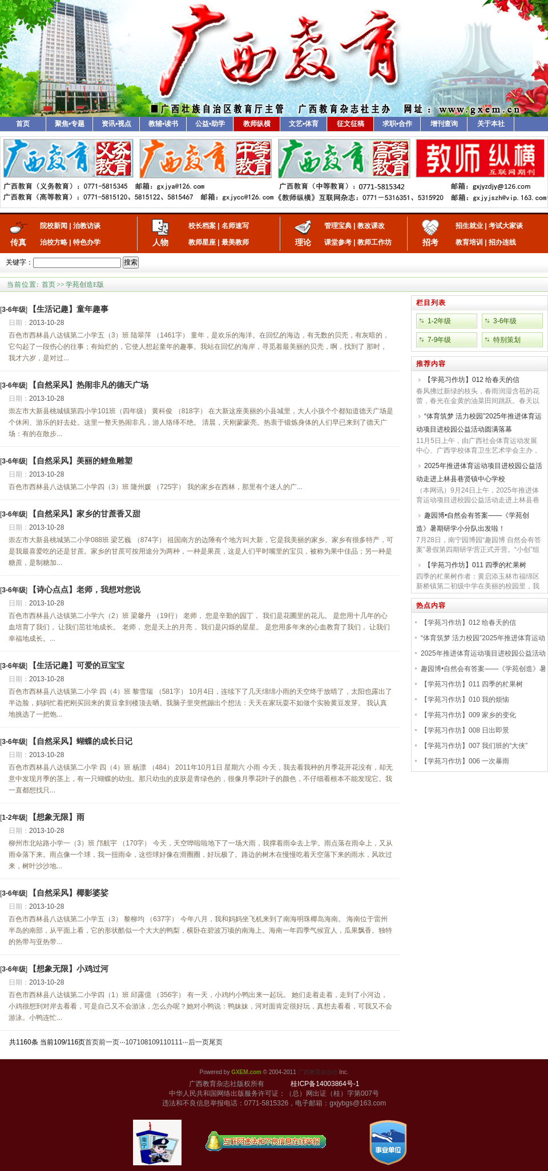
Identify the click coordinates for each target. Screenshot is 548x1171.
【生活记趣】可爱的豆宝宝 (76, 665)
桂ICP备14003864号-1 (325, 1084)
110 (165, 1042)
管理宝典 (338, 226)
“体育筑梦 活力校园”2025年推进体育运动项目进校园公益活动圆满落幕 (479, 422)
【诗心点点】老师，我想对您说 (84, 589)
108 (142, 1042)
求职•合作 (397, 124)
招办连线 (502, 242)
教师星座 (202, 242)
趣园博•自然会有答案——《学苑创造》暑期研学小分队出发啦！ (472, 521)
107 (130, 1042)
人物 (160, 242)
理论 (303, 242)
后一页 (198, 1042)
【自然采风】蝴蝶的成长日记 (80, 741)
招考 (430, 242)
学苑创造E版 (85, 284)
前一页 (109, 1042)
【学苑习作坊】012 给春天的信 (471, 380)
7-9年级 (439, 340)
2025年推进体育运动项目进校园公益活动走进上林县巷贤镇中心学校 (479, 472)
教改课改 (371, 226)
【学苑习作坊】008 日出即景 (465, 730)
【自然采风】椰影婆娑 (68, 892)
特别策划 (507, 340)
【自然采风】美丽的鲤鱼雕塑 (80, 460)
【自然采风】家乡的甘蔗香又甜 (84, 513)
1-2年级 (439, 321)
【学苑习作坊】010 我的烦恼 (465, 700)
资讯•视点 (116, 124)
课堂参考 (338, 242)
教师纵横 (257, 124)
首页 (23, 124)
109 (153, 1042)
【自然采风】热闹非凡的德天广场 (88, 384)
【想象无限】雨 (56, 817)
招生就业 (469, 226)
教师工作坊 (374, 242)
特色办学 (86, 242)
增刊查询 (444, 124)
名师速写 (235, 226)
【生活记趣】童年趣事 (68, 309)
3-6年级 (505, 321)
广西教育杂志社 (318, 1072)
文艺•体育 (304, 124)
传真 (18, 242)
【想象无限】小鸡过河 (68, 968)
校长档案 (202, 226)
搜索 (131, 262)
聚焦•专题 (69, 124)
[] (13, 310)
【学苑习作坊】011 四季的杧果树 (475, 565)
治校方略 (53, 242)
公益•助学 (210, 124)
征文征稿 (350, 124)
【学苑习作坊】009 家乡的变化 (468, 715)
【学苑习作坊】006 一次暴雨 (465, 761)
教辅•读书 (163, 124)
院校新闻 (53, 226)
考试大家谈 (506, 226)
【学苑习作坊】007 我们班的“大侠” (474, 746)
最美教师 (235, 242)
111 (177, 1042)
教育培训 (469, 242)
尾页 (216, 1042)
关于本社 (491, 124)
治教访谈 (86, 226)
